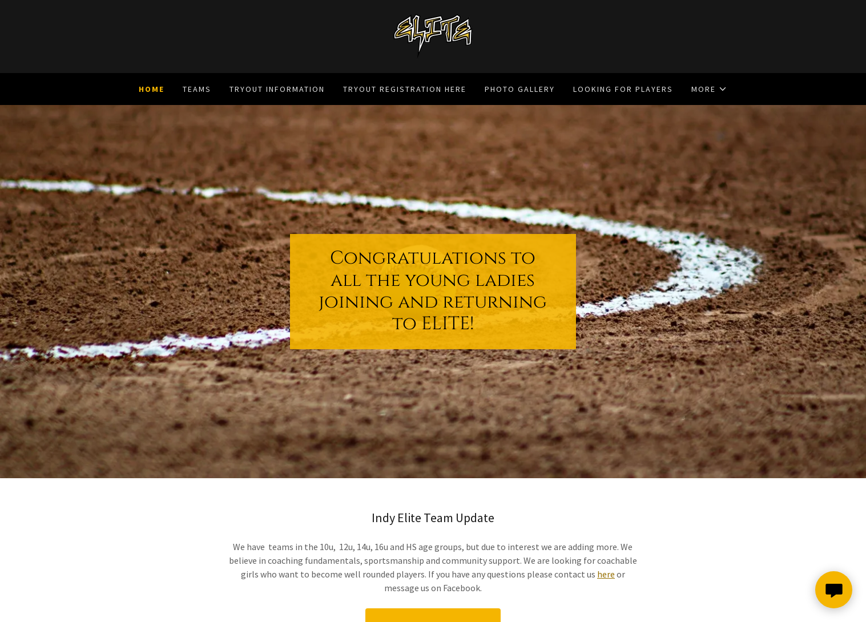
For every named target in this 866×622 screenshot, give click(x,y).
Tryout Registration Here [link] (404, 89)
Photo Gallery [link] (520, 89)
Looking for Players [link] (623, 89)
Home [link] (151, 89)
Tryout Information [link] (277, 89)
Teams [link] (197, 89)
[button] (709, 89)
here (606, 574)
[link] (433, 35)
